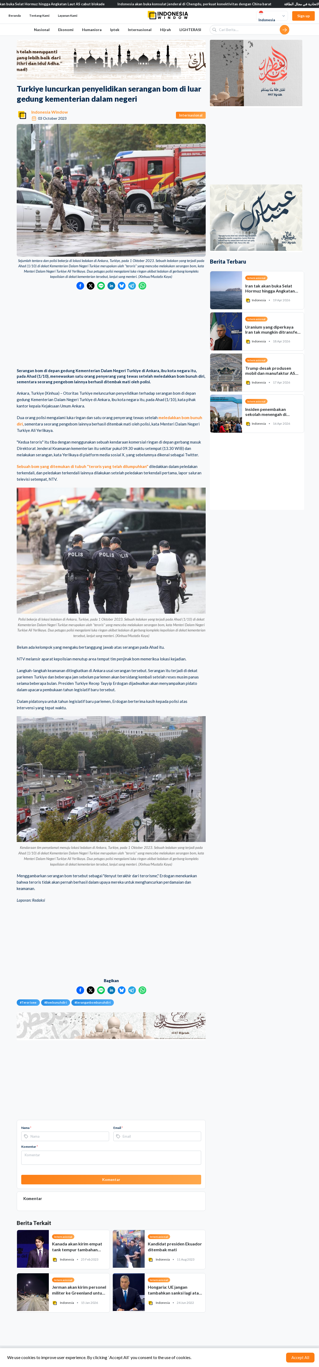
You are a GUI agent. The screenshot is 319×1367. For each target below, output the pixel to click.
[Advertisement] (111, 329)
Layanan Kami (67, 16)
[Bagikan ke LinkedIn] (111, 286)
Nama (26, 1128)
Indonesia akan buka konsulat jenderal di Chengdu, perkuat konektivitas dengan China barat (198, 4)
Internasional (140, 29)
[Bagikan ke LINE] (101, 286)
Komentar (29, 1147)
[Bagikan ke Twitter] (90, 286)
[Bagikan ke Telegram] (132, 286)
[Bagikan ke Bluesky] (122, 286)
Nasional (42, 29)
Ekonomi (66, 29)
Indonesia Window (49, 111)
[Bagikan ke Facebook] (80, 286)
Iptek (114, 29)
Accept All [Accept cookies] (300, 1357)
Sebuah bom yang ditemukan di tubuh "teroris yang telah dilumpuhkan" (82, 466)
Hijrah (165, 29)
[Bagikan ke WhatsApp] (142, 286)
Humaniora (92, 29)
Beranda (14, 16)
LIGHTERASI (190, 29)
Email (118, 1128)
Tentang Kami (39, 16)
